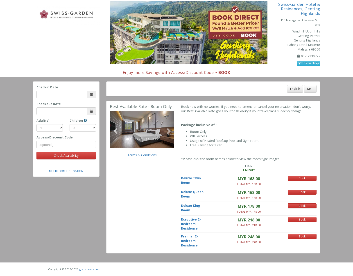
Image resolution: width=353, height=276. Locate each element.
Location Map (308, 63)
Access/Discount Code (54, 137)
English (295, 89)
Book (302, 178)
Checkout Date (48, 104)
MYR (310, 89)
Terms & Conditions (142, 155)
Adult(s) (43, 120)
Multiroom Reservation (66, 171)
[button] (115, 129)
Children (78, 120)
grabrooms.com (89, 269)
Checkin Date (47, 87)
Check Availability (66, 155)
